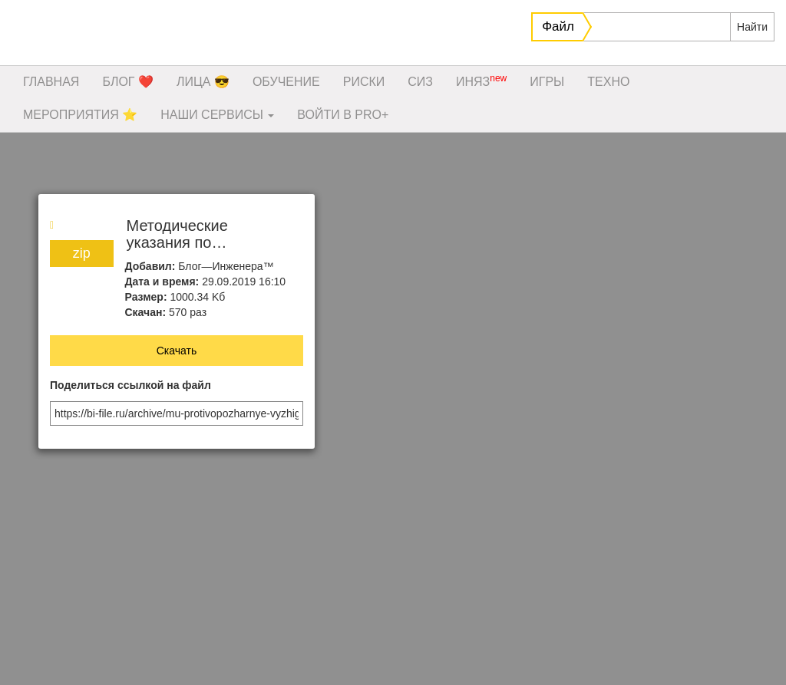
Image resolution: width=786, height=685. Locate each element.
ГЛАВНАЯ (51, 81)
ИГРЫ (547, 81)
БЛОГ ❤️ (128, 81)
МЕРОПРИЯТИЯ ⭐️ (80, 114)
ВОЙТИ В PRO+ (342, 114)
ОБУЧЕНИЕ (286, 81)
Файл (558, 26)
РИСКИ (364, 81)
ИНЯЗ (481, 80)
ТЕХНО (608, 81)
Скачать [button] (177, 350)
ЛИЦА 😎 (203, 81)
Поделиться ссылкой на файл (130, 385)
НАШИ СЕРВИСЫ (217, 114)
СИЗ (420, 81)
